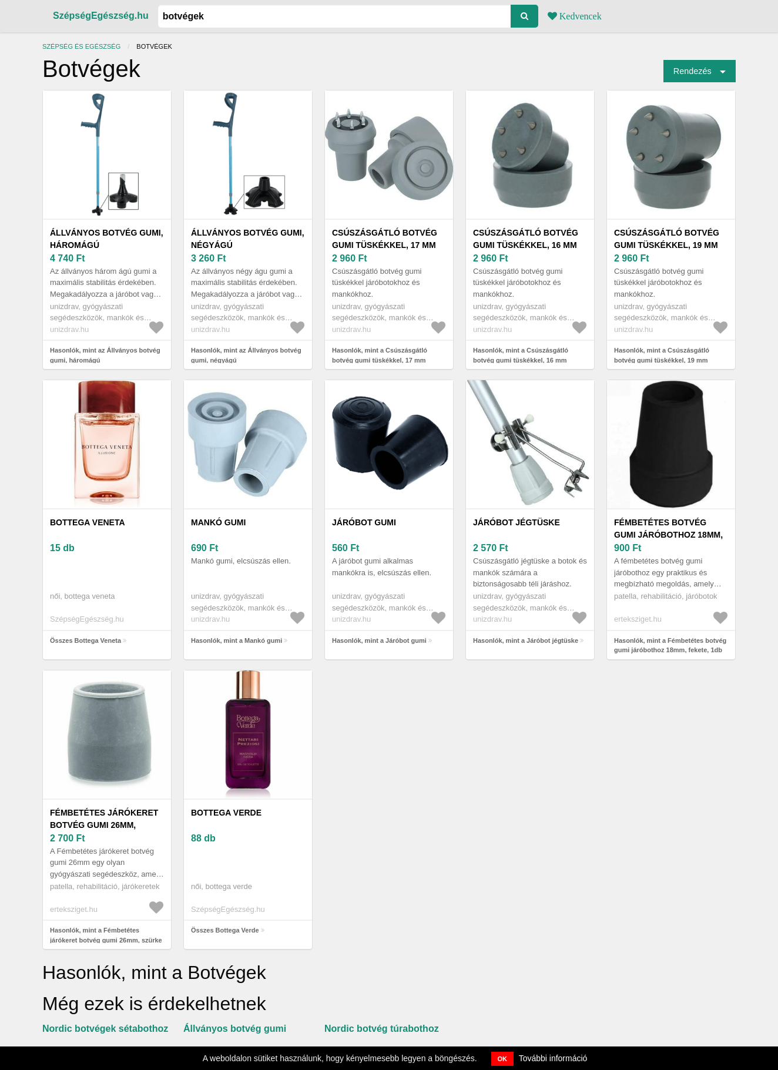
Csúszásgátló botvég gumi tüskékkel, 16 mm (525, 239)
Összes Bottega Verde (225, 930)
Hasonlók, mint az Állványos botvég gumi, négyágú (246, 355)
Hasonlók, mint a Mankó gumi (236, 640)
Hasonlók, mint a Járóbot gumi (379, 640)
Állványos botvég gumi (234, 1029)
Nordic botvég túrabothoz (381, 1029)
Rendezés (692, 71)
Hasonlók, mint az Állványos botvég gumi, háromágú (105, 355)
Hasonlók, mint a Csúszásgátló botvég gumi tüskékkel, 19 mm (661, 355)
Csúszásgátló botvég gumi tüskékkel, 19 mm (666, 239)
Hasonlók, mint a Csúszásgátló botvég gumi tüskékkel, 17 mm (379, 355)
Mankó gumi (218, 522)
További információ (553, 1058)
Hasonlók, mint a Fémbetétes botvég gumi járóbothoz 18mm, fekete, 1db (670, 645)
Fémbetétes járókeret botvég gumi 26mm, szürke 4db (104, 825)
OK (503, 1058)
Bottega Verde (226, 812)
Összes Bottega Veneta (85, 640)
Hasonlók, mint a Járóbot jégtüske (525, 640)
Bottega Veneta (87, 522)
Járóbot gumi (364, 522)
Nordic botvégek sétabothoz (105, 1029)
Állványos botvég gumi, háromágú (106, 239)
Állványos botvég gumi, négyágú (247, 239)
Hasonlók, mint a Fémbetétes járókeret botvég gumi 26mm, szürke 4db (106, 940)
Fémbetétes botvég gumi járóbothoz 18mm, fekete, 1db (668, 535)
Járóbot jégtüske (516, 522)
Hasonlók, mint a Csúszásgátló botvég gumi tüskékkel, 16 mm (520, 355)
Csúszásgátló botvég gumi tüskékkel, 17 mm (384, 239)
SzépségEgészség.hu (101, 16)
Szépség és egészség (81, 46)
